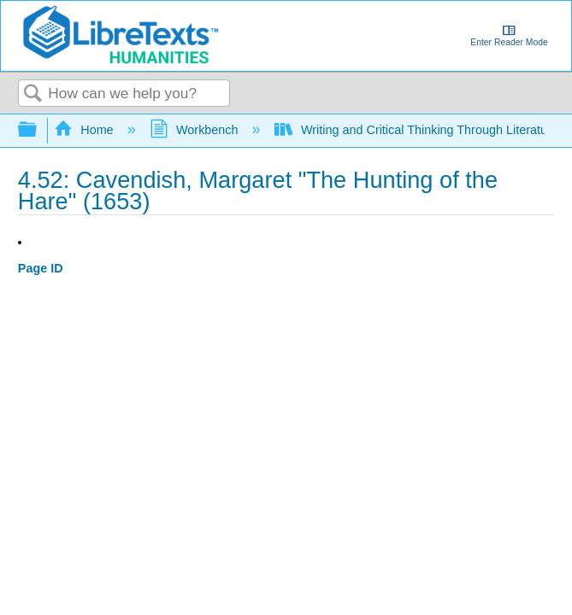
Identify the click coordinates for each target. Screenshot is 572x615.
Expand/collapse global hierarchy (38, 130)
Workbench (196, 130)
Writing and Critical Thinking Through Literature (418, 130)
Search (33, 94)
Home (85, 130)
